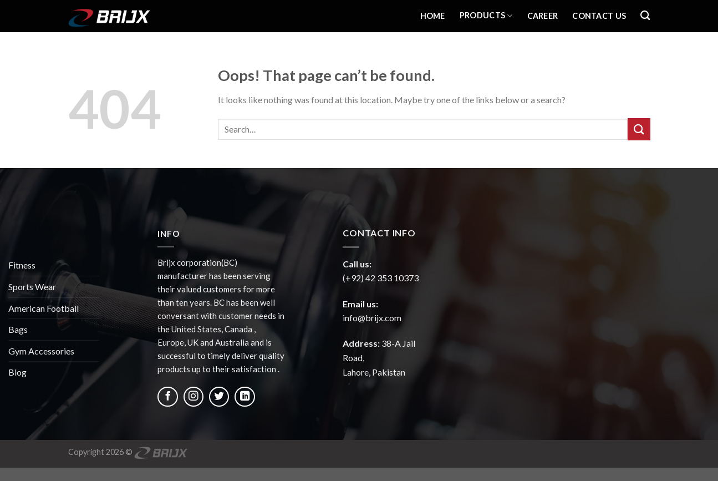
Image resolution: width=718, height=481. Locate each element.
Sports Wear (32, 286)
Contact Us (599, 16)
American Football (43, 308)
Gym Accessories (41, 351)
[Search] (645, 15)
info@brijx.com (372, 317)
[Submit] (639, 129)
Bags (18, 329)
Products (486, 16)
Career (542, 16)
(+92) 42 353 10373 (381, 277)
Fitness (21, 265)
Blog (17, 372)
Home (432, 16)
